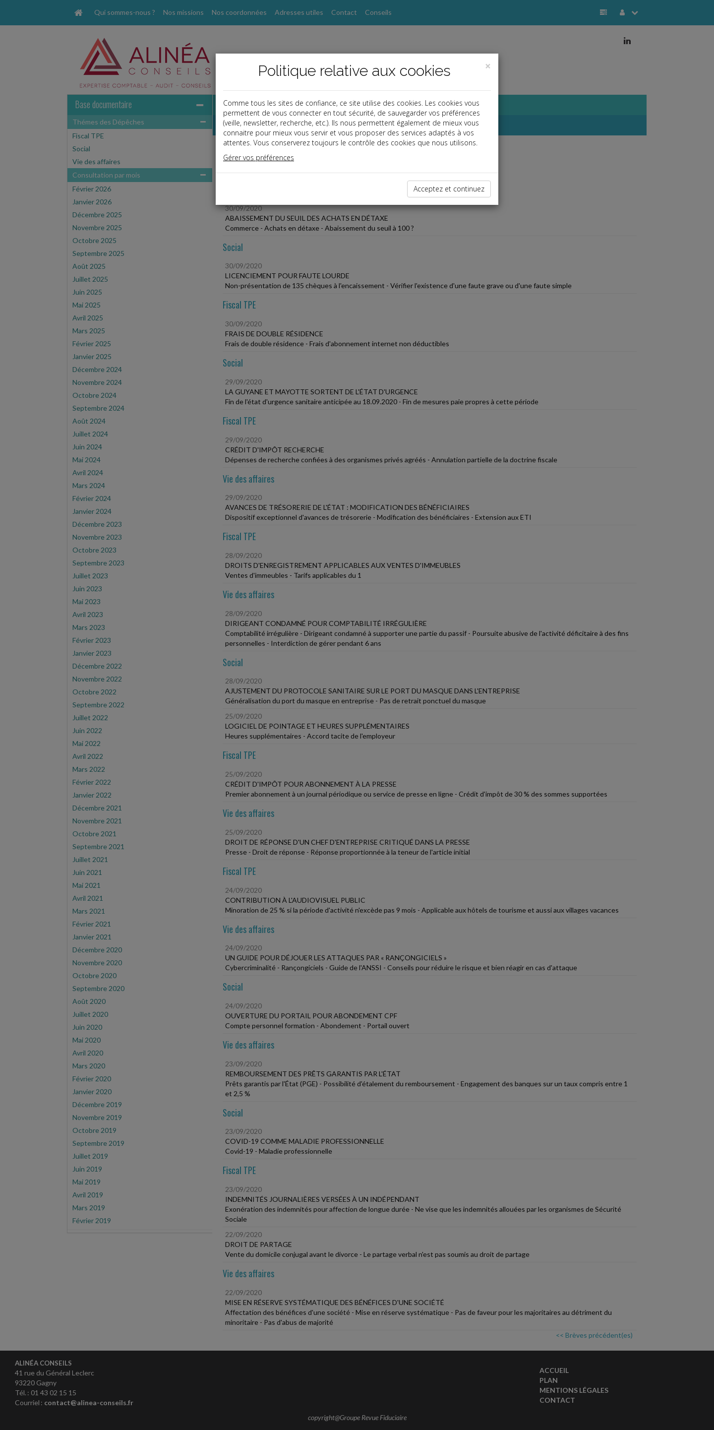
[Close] (488, 66)
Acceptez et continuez (449, 188)
